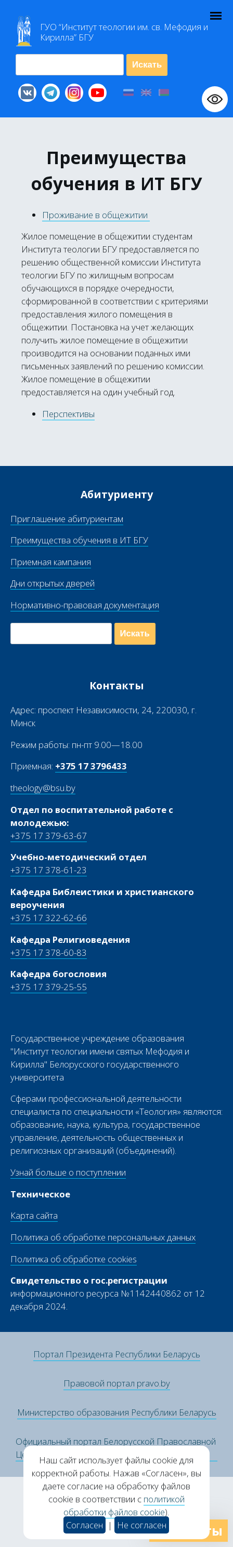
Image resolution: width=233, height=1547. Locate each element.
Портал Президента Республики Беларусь (116, 1354)
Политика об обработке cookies (73, 1259)
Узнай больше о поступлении (68, 1172)
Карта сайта (34, 1215)
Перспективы (68, 414)
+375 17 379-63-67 (48, 836)
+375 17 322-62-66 (48, 918)
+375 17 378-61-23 (48, 870)
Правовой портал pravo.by (116, 1383)
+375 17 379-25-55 (48, 987)
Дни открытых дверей (52, 583)
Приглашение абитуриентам (66, 519)
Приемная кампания (50, 562)
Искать (147, 65)
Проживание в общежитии (96, 215)
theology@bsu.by (42, 788)
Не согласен (141, 1525)
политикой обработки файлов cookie (124, 1505)
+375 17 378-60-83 (48, 952)
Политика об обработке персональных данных (103, 1237)
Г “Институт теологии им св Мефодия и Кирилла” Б (124, 32)
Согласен (84, 1525)
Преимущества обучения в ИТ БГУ (79, 540)
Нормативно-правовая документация (84, 605)
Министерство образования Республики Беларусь (116, 1412)
